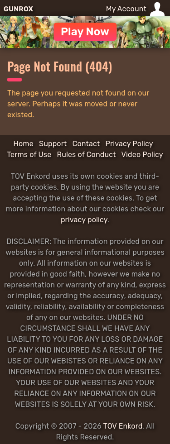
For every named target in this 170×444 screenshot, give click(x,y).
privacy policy (84, 219)
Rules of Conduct (86, 154)
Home (23, 143)
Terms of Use (29, 154)
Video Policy (142, 154)
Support (53, 143)
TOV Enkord (123, 426)
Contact (86, 143)
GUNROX (18, 9)
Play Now (85, 31)
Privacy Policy (129, 143)
